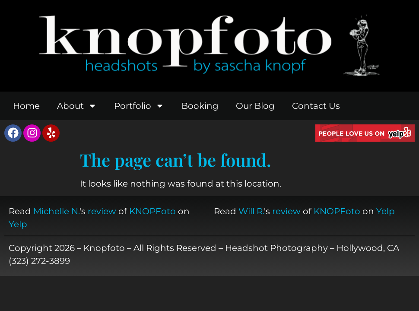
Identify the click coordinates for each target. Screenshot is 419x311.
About (77, 105)
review (102, 211)
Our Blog (255, 106)
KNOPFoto (152, 211)
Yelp (18, 224)
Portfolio (139, 105)
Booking (200, 106)
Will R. (251, 211)
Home (26, 106)
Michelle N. (56, 211)
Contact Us (316, 106)
